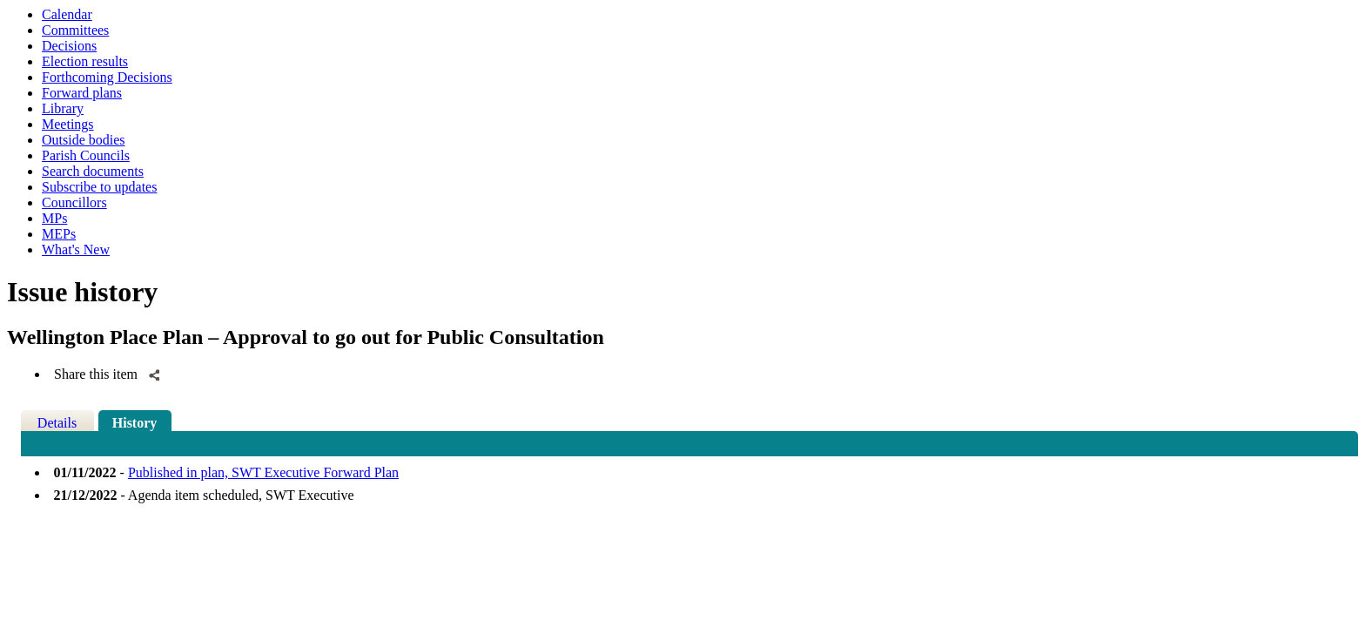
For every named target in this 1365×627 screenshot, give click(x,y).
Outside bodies (83, 139)
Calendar (67, 14)
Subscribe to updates (99, 186)
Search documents (93, 171)
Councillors (74, 202)
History (135, 422)
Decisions (69, 45)
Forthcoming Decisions (107, 77)
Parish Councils (86, 155)
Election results (85, 61)
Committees (75, 30)
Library (63, 108)
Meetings (68, 124)
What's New (76, 249)
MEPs (59, 233)
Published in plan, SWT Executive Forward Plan (263, 472)
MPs (54, 218)
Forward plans (82, 92)
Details (57, 422)
